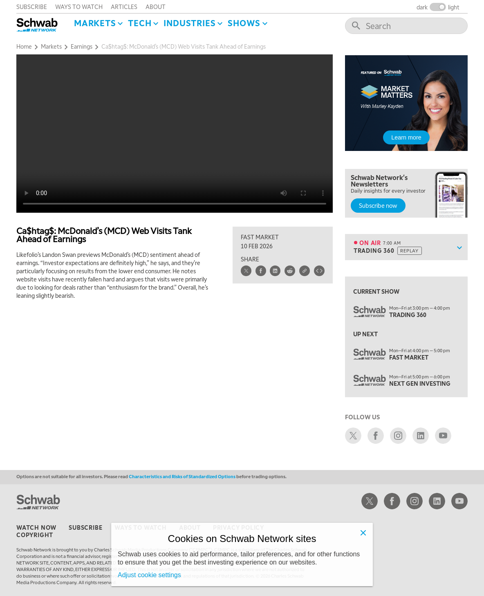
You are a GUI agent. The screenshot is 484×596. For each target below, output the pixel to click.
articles (124, 6)
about (156, 6)
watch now (36, 527)
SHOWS (244, 23)
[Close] (363, 532)
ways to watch (79, 6)
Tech (139, 23)
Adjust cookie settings (149, 574)
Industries (189, 23)
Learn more (406, 137)
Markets (95, 23)
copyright (34, 534)
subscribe (31, 6)
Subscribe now (378, 205)
